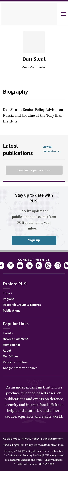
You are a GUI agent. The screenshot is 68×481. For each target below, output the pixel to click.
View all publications (51, 149)
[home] (29, 14)
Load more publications (34, 170)
